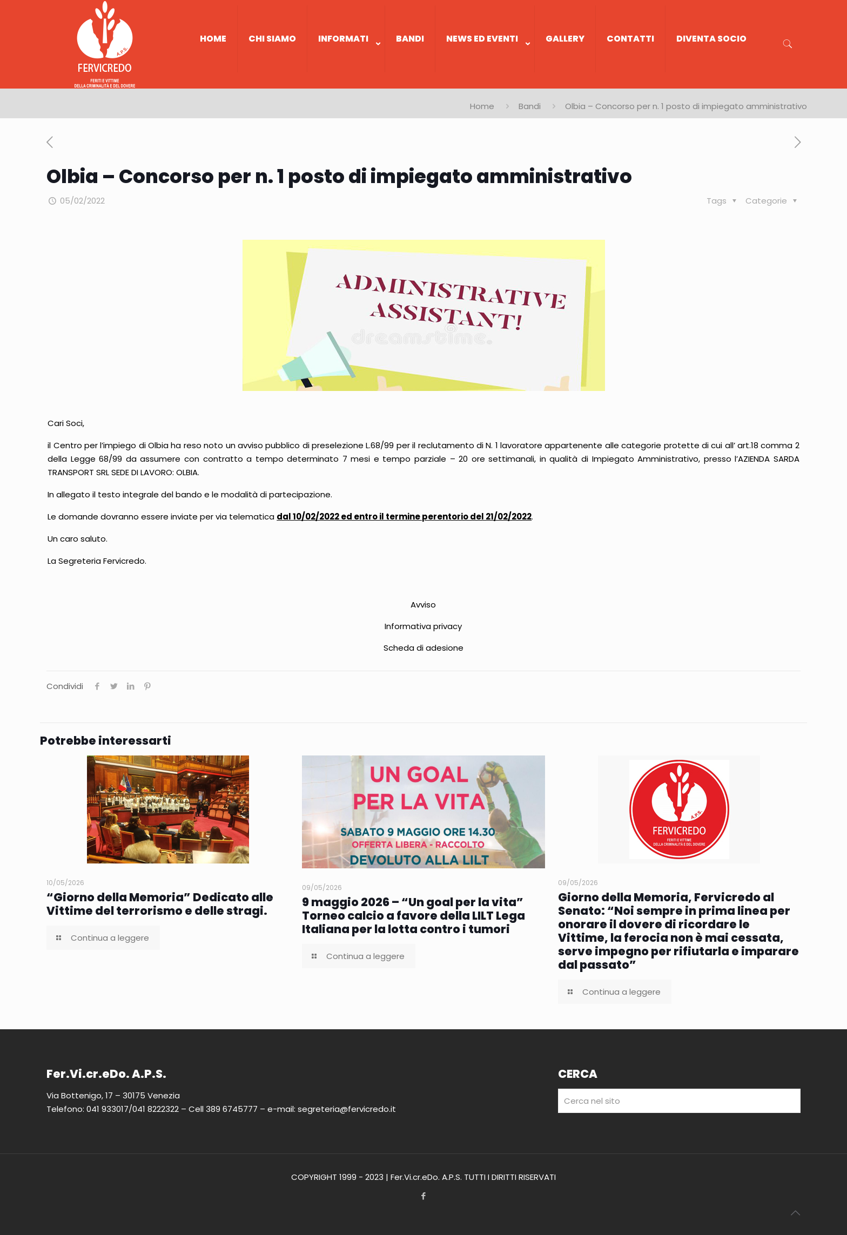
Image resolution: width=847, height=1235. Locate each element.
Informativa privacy (423, 626)
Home (482, 106)
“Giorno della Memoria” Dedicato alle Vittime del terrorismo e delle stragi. (159, 904)
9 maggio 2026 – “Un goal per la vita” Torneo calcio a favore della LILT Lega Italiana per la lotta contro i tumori (413, 915)
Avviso (423, 604)
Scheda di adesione (423, 647)
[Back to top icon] (795, 1213)
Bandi (530, 106)
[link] (346, 83)
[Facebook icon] (423, 1196)
